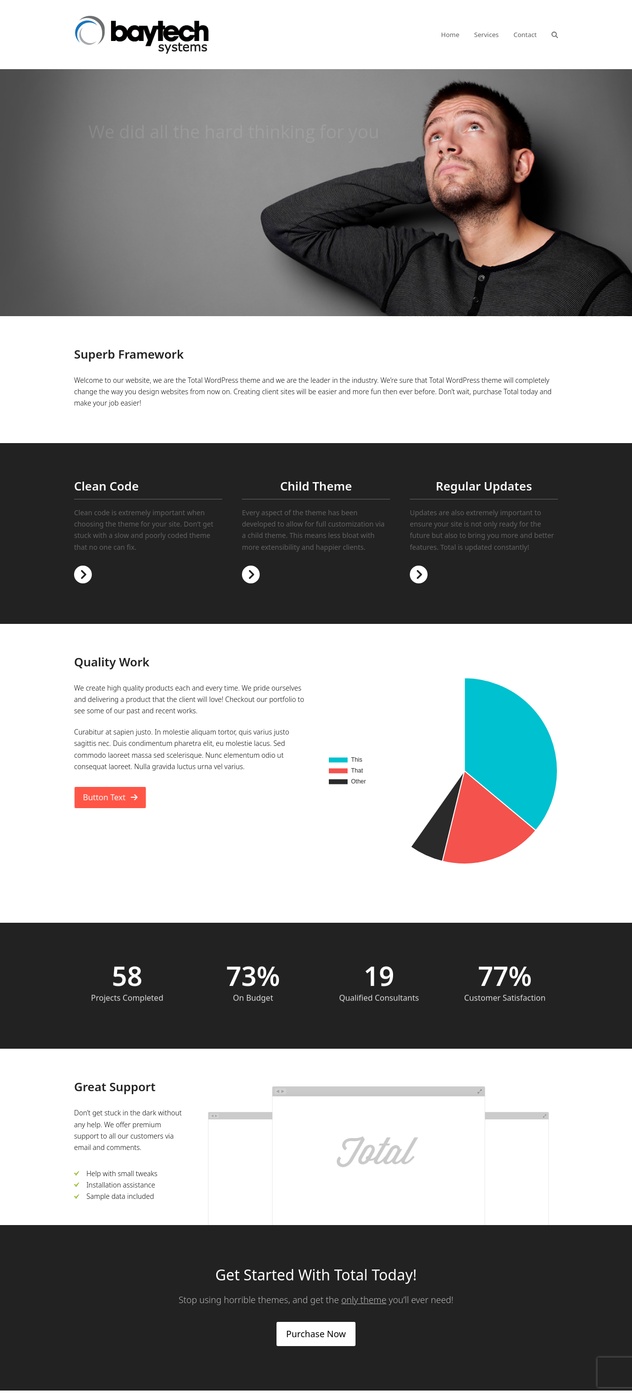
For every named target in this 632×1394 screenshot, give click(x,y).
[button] (554, 34)
